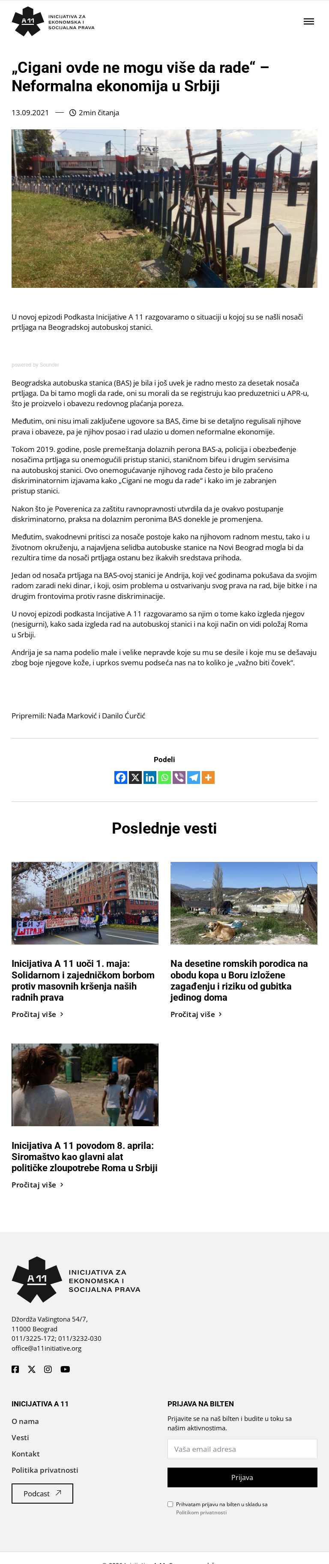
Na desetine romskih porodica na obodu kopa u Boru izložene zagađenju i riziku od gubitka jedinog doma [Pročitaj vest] (239, 980)
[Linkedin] (150, 777)
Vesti (20, 1437)
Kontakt (26, 1454)
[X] (135, 777)
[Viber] (179, 777)
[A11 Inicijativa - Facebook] (15, 1370)
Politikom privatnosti (201, 1512)
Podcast (42, 1493)
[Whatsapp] (164, 777)
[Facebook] (120, 777)
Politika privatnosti (45, 1470)
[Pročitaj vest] (85, 902)
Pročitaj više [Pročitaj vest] (37, 1014)
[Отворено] (309, 21)
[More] (208, 777)
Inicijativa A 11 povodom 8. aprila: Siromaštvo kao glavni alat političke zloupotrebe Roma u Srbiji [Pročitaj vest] (85, 1156)
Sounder (49, 365)
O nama (25, 1421)
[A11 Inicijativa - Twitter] (31, 1370)
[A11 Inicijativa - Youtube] (65, 1370)
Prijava (242, 1477)
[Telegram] (193, 777)
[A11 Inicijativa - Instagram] (48, 1370)
